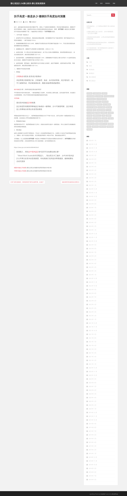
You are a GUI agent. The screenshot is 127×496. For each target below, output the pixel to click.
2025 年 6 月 (92, 166)
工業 (96, 3)
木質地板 (16, 98)
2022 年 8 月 (92, 293)
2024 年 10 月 (93, 196)
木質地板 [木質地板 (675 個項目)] (110, 113)
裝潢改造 (91, 69)
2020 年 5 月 (92, 394)
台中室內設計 (33, 152)
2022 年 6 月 (92, 301)
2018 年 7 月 (92, 476)
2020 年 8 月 (92, 383)
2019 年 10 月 (93, 420)
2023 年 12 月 (93, 234)
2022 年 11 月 (93, 282)
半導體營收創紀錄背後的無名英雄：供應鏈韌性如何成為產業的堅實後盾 (101, 43)
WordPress (115, 494)
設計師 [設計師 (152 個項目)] (106, 121)
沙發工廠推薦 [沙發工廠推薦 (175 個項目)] (97, 118)
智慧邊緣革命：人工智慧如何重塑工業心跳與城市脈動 (101, 27)
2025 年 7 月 (92, 163)
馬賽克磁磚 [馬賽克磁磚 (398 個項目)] (110, 126)
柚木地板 (16, 89)
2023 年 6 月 (92, 256)
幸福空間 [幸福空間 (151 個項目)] (89, 110)
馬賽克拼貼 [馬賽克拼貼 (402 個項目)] (95, 126)
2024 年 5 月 (92, 215)
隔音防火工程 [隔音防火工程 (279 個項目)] (103, 124)
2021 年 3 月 (92, 356)
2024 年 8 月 (92, 204)
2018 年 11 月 (93, 461)
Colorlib (102, 494)
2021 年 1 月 (92, 364)
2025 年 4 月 (92, 174)
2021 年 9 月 (92, 334)
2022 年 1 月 (92, 319)
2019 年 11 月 (93, 416)
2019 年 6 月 (92, 435)
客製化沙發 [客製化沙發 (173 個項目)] (105, 102)
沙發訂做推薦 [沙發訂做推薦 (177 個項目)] (90, 121)
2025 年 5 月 (92, 170)
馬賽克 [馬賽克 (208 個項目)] (89, 126)
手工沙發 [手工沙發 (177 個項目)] (108, 110)
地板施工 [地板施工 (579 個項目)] (98, 102)
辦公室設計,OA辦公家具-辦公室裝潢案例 (28, 3)
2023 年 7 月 (92, 252)
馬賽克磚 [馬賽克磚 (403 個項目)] (89, 129)
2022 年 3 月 (92, 312)
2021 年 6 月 (92, 345)
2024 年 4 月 (92, 219)
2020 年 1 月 (92, 409)
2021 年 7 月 (92, 342)
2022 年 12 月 (93, 278)
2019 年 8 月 (92, 427)
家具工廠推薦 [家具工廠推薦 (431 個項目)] (106, 104)
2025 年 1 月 (92, 185)
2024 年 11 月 (93, 193)
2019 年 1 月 (92, 453)
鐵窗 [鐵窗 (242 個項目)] (97, 124)
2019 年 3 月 (92, 446)
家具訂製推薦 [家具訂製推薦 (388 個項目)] (101, 107)
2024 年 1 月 (92, 230)
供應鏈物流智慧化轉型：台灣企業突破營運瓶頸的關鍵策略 (101, 38)
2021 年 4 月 (92, 353)
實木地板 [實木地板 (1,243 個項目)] (109, 107)
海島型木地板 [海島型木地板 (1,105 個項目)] (99, 121)
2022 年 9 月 (92, 289)
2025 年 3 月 (92, 178)
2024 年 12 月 (93, 189)
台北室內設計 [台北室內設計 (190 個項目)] (90, 102)
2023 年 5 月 (92, 260)
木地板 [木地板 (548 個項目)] (97, 113)
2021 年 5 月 (92, 349)
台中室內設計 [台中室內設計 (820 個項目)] (99, 96)
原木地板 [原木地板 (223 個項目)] (89, 93)
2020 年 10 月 (93, 375)
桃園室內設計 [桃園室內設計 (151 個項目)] (97, 115)
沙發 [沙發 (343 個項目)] (103, 115)
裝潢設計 (33, 22)
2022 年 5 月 (92, 304)
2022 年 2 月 (92, 315)
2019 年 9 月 (92, 424)
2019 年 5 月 (92, 438)
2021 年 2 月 (92, 360)
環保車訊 (107, 3)
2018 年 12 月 (93, 457)
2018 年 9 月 (92, 468)
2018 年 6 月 (92, 479)
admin (26, 22)
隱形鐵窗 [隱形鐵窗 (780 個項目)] (110, 124)
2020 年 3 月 (92, 401)
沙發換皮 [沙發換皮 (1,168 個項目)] (104, 118)
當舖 (114, 3)
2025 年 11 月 (93, 148)
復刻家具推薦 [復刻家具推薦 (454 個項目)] (101, 110)
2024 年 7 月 (92, 207)
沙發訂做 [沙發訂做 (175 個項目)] (110, 118)
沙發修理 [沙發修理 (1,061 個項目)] (108, 115)
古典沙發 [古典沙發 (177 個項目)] (104, 93)
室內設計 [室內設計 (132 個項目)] (99, 104)
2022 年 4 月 (92, 308)
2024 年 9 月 (92, 200)
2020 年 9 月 (92, 379)
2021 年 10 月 (93, 330)
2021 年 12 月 (93, 323)
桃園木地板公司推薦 (20, 168)
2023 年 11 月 (93, 237)
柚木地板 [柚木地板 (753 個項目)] (89, 115)
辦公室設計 (92, 81)
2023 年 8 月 (92, 248)
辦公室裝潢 (92, 77)
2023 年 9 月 (92, 245)
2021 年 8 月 (92, 338)
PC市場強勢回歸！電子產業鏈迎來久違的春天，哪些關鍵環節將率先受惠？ (101, 49)
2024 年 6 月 (92, 211)
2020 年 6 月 (92, 390)
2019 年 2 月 (92, 450)
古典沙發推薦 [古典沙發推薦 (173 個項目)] (90, 96)
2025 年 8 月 (92, 159)
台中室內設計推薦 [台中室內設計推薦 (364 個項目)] (101, 99)
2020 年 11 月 (93, 371)
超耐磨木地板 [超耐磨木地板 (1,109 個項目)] (90, 124)
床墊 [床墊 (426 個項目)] (95, 110)
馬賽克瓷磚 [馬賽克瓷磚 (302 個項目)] (103, 126)
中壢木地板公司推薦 (20, 171)
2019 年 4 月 (92, 442)
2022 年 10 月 (93, 286)
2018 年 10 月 (93, 465)
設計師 (29, 102)
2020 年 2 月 (92, 405)
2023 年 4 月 (92, 263)
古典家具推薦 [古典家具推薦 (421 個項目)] (97, 93)
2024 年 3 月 (92, 222)
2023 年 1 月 (92, 275)
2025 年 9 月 (92, 155)
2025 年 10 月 (93, 152)
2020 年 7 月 (92, 386)
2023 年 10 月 (93, 241)
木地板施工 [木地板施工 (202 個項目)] (104, 113)
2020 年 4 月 (92, 397)
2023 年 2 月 (92, 271)
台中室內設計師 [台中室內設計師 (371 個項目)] (91, 99)
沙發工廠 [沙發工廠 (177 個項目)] (89, 118)
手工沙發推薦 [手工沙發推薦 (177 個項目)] (90, 113)
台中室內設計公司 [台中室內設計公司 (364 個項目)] (109, 96)
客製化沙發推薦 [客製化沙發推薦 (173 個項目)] (91, 104)
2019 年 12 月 (93, 412)
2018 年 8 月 (92, 472)
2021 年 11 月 (93, 327)
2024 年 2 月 (92, 226)
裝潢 (101, 3)
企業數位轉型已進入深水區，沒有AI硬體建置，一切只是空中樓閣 (101, 32)
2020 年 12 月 (93, 368)
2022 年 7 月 (92, 297)
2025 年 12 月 (93, 144)
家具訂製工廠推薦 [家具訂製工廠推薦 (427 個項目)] (91, 107)
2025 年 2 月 (92, 181)
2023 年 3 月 (92, 267)
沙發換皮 (19, 76)
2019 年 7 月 (92, 431)
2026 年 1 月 (92, 140)
